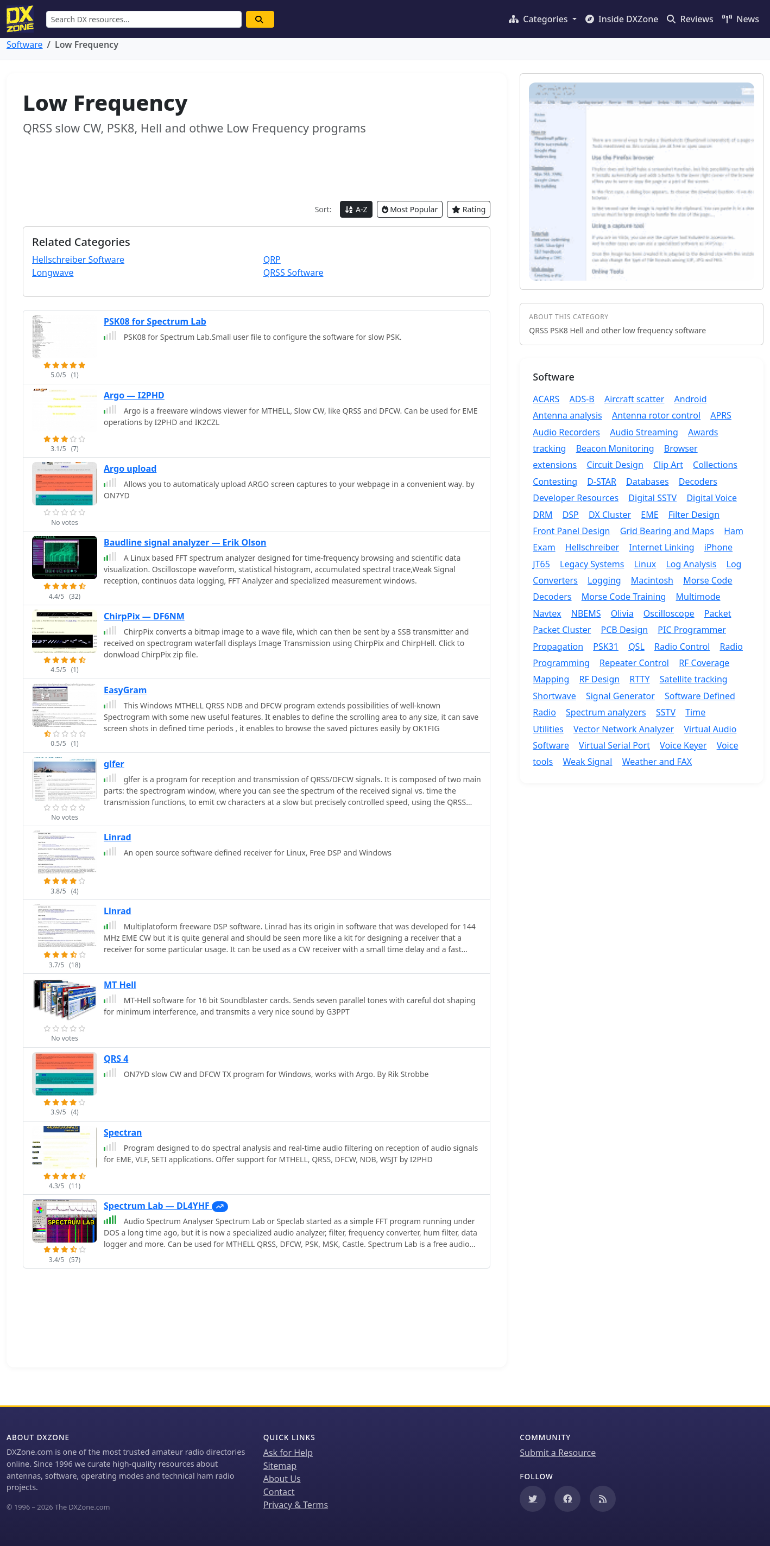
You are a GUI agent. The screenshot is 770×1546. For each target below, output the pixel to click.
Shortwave (554, 696)
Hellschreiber (592, 547)
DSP (571, 515)
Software (25, 44)
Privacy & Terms (295, 1505)
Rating (468, 209)
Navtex (547, 613)
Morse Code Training (624, 597)
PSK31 (605, 646)
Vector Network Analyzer (623, 729)
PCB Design (624, 630)
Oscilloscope (669, 613)
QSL (636, 646)
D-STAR (601, 481)
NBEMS (586, 613)
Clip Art (668, 465)
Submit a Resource (558, 1453)
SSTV (666, 712)
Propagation (558, 646)
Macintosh (652, 580)
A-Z (356, 209)
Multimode (698, 597)
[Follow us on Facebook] (567, 1499)
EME (649, 515)
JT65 (541, 564)
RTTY (639, 679)
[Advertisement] (256, 168)
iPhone (718, 547)
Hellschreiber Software (78, 259)
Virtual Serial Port (614, 745)
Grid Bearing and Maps (667, 531)
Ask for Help (288, 1453)
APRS (720, 415)
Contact (279, 1492)
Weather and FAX (657, 762)
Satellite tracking (694, 679)
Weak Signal (587, 762)
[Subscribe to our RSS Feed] (603, 1499)
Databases (647, 481)
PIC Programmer (692, 630)
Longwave (53, 272)
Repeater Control (634, 663)
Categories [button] (539, 19)
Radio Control (682, 646)
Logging (604, 580)
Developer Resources (575, 498)
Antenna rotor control (656, 415)
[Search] (261, 19)
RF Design (599, 679)
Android (690, 399)
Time (695, 712)
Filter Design (693, 515)
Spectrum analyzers (606, 712)
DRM (542, 515)
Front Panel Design (571, 531)
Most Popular (410, 209)
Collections (715, 465)
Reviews (690, 19)
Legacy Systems (592, 564)
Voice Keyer (683, 745)
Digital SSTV (652, 498)
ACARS (546, 399)
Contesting (555, 481)
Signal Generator (620, 696)
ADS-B (581, 399)
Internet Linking (661, 547)
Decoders (698, 481)
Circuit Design (614, 465)
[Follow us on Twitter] (533, 1499)
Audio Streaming (644, 432)
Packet (717, 613)
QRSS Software (293, 272)
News (740, 19)
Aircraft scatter (634, 399)
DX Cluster (610, 515)
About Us (282, 1479)
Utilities (548, 729)
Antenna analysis (567, 415)
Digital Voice (711, 498)
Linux (645, 564)
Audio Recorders (566, 432)
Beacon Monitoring (615, 448)
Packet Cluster (562, 630)
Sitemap (280, 1466)
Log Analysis (691, 564)
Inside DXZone (622, 19)
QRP (272, 259)
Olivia (622, 613)
